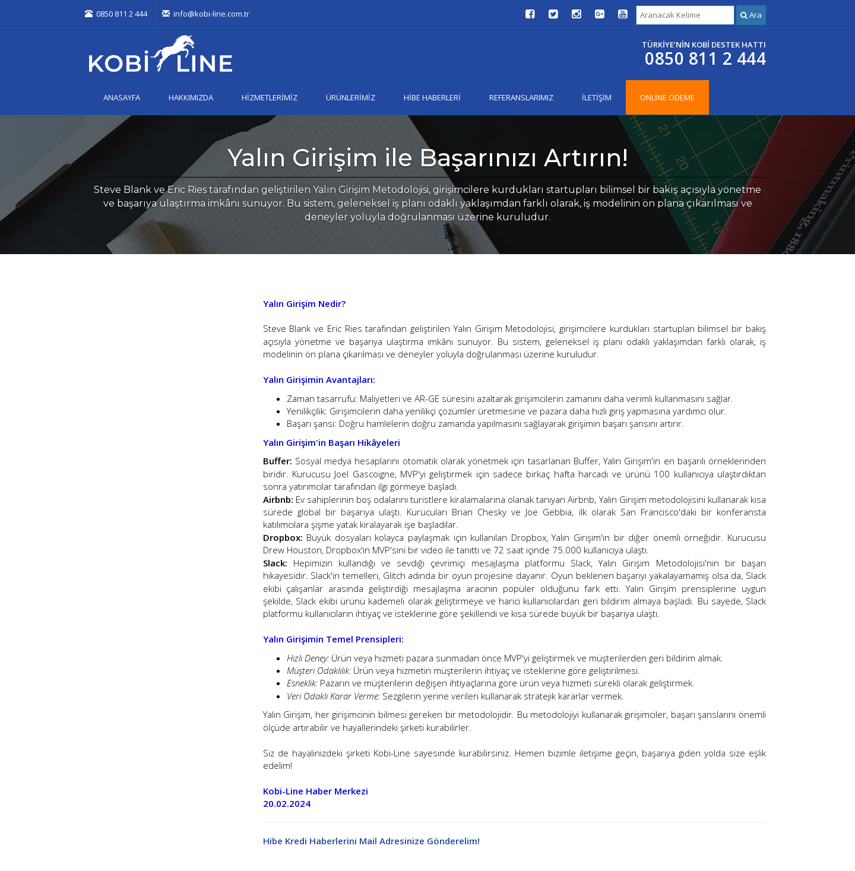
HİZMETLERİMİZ (269, 97)
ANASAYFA (121, 97)
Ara (751, 14)
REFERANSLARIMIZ (521, 97)
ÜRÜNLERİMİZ (350, 97)
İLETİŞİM (597, 97)
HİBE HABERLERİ (432, 97)
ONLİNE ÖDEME (667, 97)
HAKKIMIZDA (191, 97)
